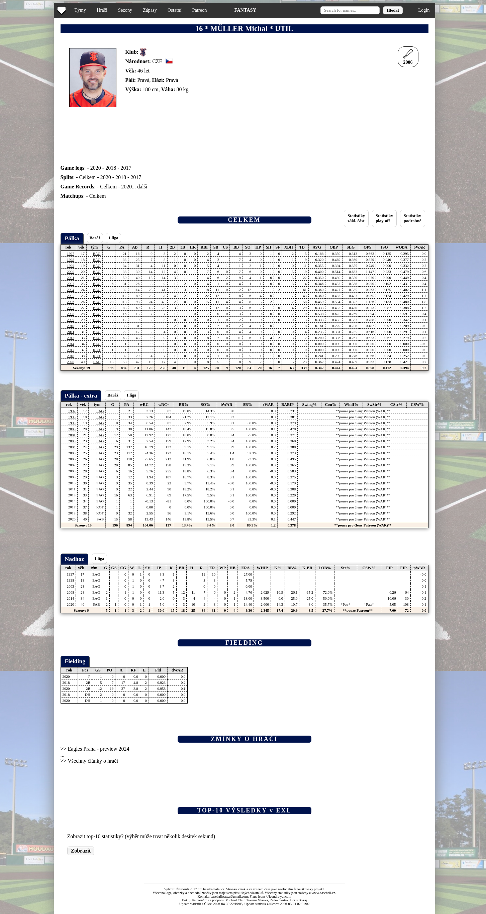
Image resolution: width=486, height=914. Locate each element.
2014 (70, 344)
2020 (95, 168)
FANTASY (245, 10)
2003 (70, 284)
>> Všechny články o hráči (89, 761)
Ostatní (175, 10)
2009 (70, 320)
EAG (97, 254)
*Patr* (346, 604)
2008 (70, 314)
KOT (97, 350)
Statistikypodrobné (412, 218)
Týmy (80, 10)
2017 (125, 168)
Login (423, 10)
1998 (70, 260)
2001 (70, 278)
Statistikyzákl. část (356, 218)
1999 (70, 266)
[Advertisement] (28, 133)
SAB (96, 362)
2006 (70, 302)
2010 (70, 326)
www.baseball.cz (323, 893)
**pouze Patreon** (358, 610)
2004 (70, 290)
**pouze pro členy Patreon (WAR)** (362, 411)
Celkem (87, 177)
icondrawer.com (280, 896)
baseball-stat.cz (214, 889)
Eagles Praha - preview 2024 (98, 749)
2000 (70, 272)
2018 (110, 168)
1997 (70, 254)
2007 (70, 308)
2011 (70, 332)
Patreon (199, 10)
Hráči (102, 10)
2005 (70, 296)
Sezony (125, 10)
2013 (70, 338)
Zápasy (150, 10)
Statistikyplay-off (384, 218)
